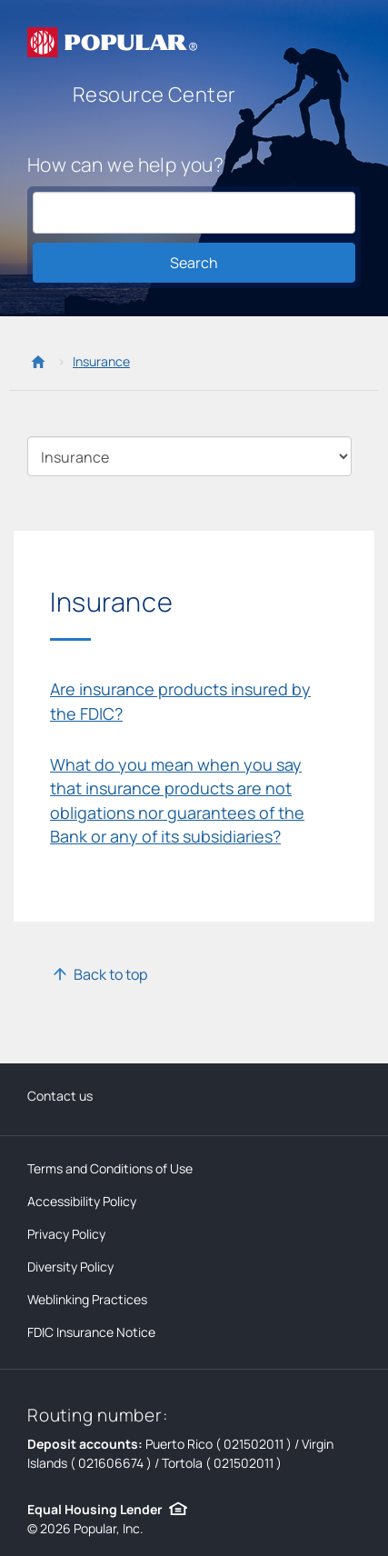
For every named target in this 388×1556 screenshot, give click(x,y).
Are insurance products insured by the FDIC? (180, 700)
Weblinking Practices (87, 1299)
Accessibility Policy (81, 1201)
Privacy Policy (66, 1233)
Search (194, 263)
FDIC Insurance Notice (91, 1332)
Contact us (60, 1095)
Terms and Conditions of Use (110, 1168)
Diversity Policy (70, 1266)
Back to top (110, 974)
